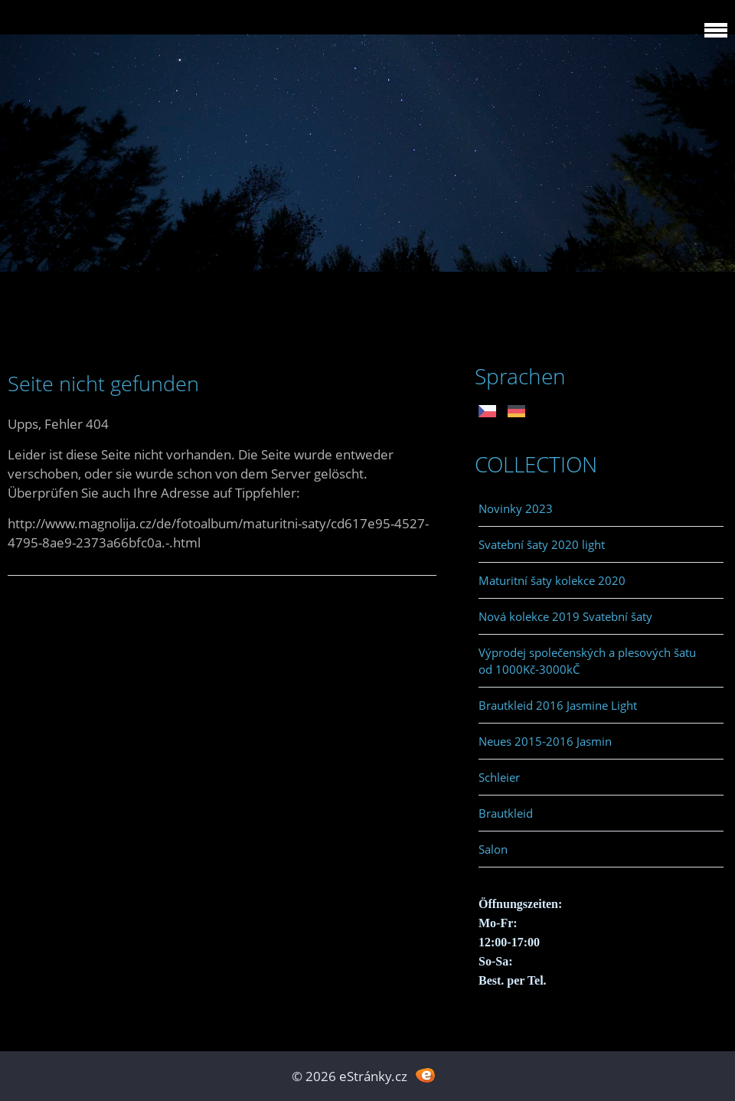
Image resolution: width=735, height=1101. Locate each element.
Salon (493, 849)
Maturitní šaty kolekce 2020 (552, 580)
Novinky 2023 (516, 508)
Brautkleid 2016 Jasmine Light (558, 705)
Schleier (499, 777)
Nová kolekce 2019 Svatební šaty (565, 616)
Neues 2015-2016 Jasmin (545, 741)
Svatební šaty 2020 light (542, 544)
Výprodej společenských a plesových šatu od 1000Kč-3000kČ (587, 661)
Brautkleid (506, 813)
